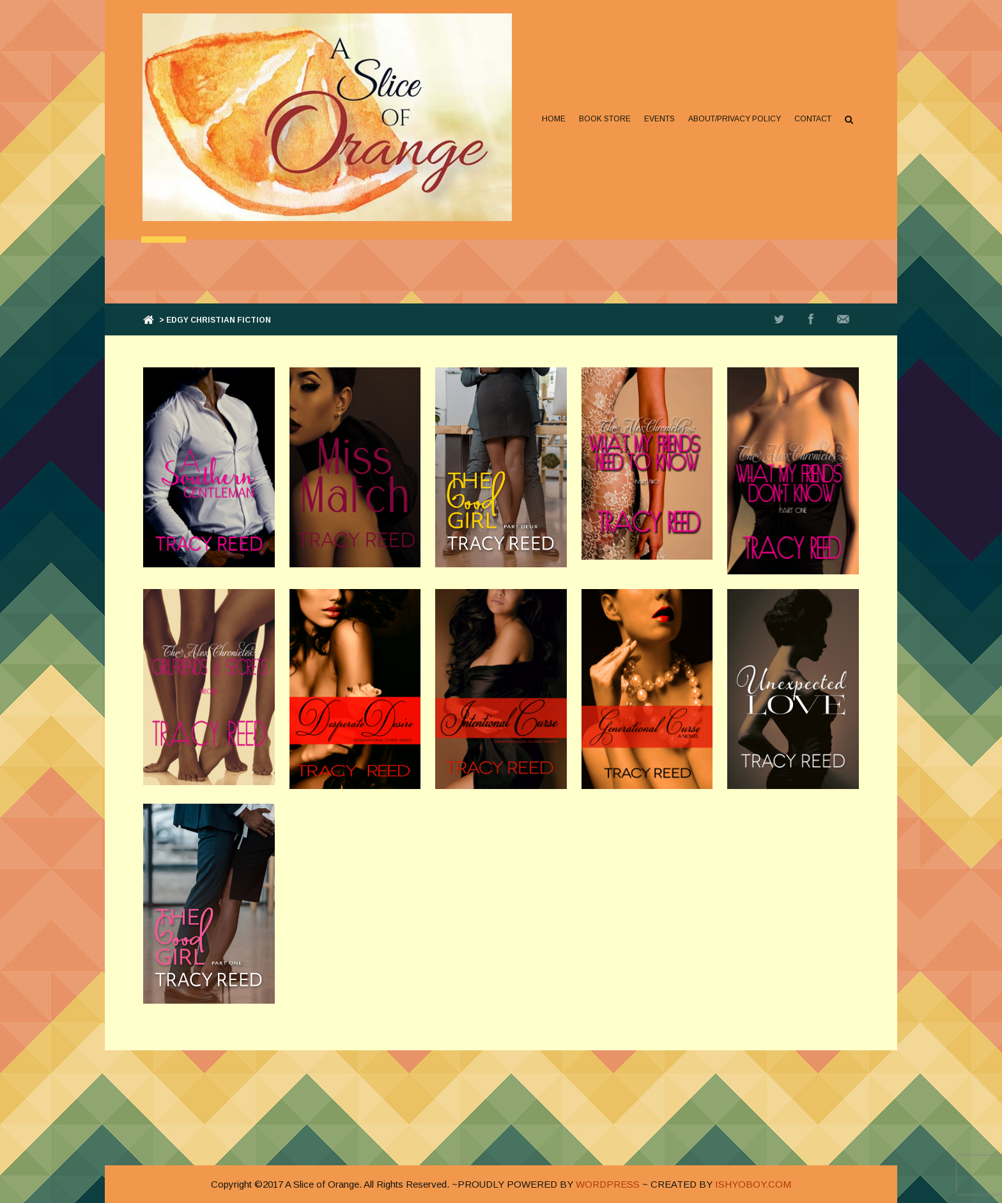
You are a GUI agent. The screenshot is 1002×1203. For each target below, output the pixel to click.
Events (658, 118)
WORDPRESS (608, 1184)
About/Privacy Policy (733, 118)
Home (552, 118)
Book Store (603, 118)
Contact (811, 118)
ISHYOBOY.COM (753, 1184)
